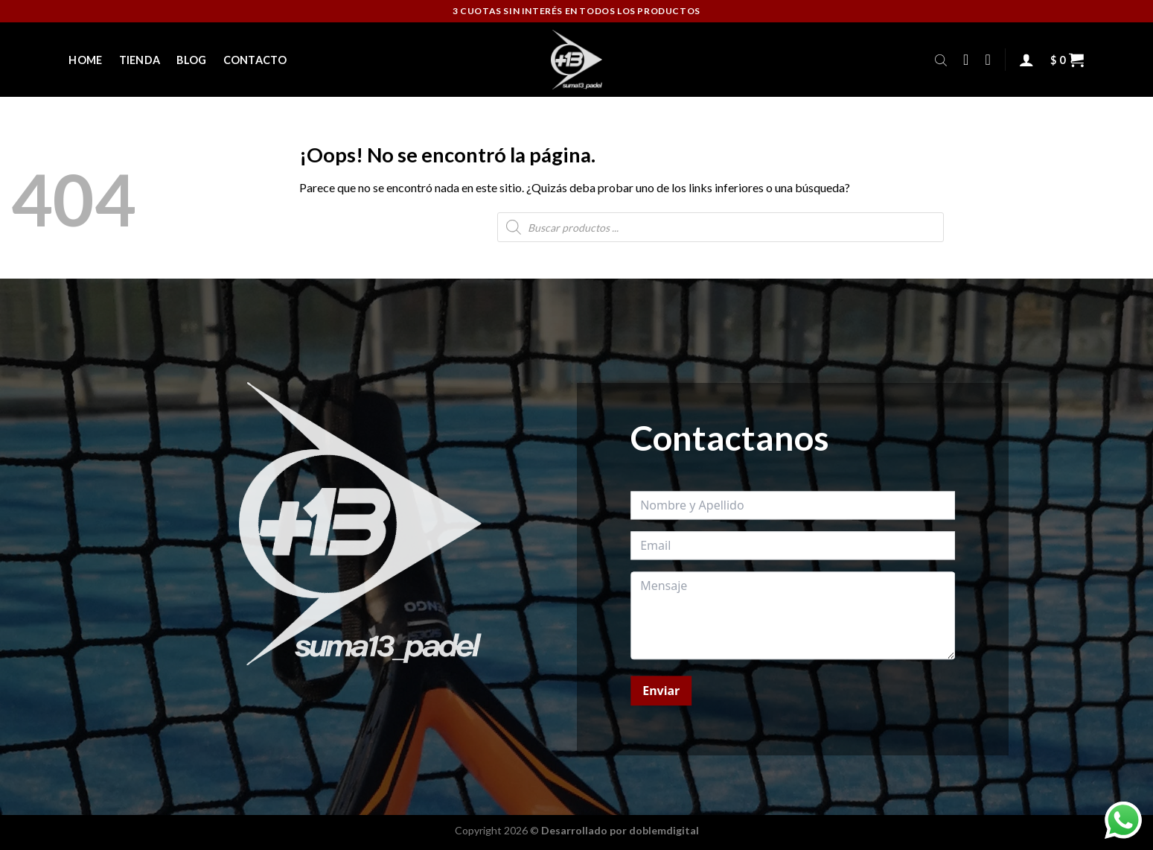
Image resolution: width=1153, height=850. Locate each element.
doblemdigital (664, 830)
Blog (191, 60)
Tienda (140, 60)
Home (85, 60)
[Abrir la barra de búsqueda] (941, 60)
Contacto (255, 60)
